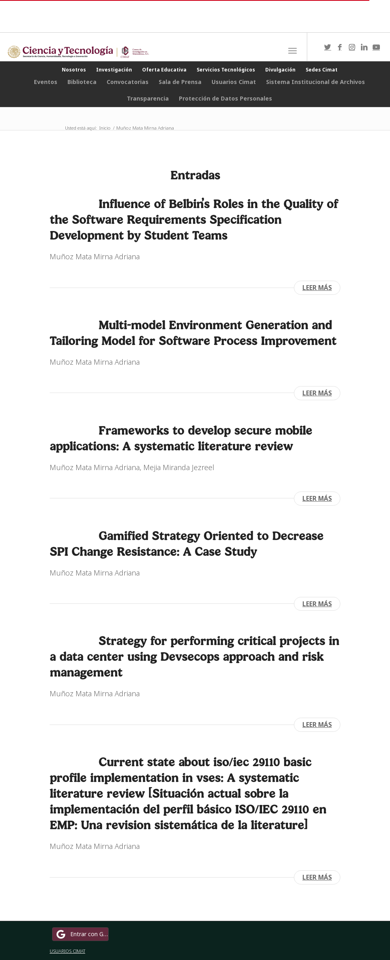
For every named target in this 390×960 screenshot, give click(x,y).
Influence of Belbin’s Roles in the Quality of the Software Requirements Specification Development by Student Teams (194, 219)
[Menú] (292, 51)
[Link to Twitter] (328, 47)
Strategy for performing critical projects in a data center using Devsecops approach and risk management (194, 656)
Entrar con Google (82, 934)
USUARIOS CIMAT (67, 951)
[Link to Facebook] (340, 47)
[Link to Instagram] (352, 47)
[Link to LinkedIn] (364, 47)
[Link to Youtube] (376, 47)
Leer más (317, 287)
